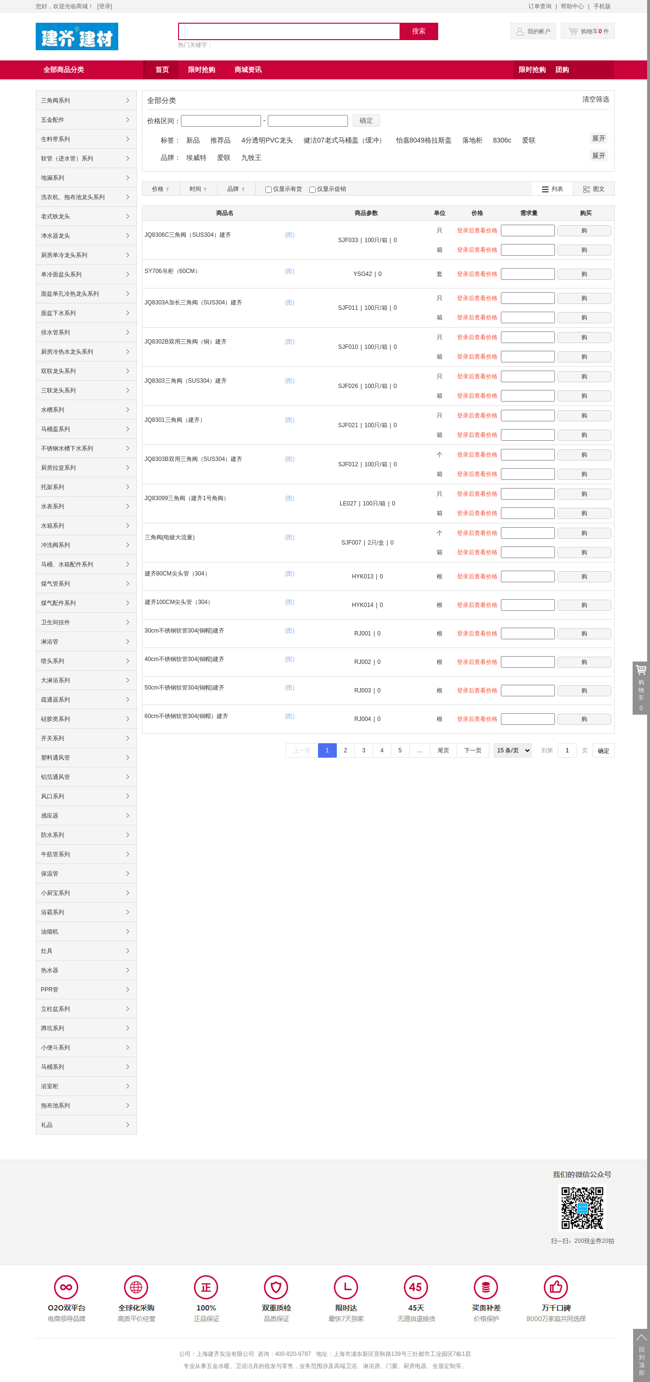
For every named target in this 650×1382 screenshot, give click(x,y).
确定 (366, 120)
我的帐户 (539, 31)
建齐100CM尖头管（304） (179, 602)
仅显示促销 (331, 189)
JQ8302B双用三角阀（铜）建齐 (186, 341)
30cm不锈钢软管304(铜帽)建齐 (184, 630)
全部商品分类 (63, 69)
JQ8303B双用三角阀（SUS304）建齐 (194, 459)
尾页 (443, 750)
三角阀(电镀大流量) (170, 537)
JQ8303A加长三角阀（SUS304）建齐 (194, 302)
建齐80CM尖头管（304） (177, 573)
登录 (105, 6)
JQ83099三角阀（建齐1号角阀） (187, 498)
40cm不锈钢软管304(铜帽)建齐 (184, 659)
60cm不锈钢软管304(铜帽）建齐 (186, 716)
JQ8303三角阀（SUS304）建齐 (186, 380)
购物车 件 (588, 31)
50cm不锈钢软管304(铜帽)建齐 (184, 687)
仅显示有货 (287, 189)
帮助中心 (572, 6)
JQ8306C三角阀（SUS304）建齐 (188, 234)
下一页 (473, 750)
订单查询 (540, 6)
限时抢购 (532, 69)
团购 (562, 69)
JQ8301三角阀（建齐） (175, 420)
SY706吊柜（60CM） (173, 271)
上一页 (302, 750)
